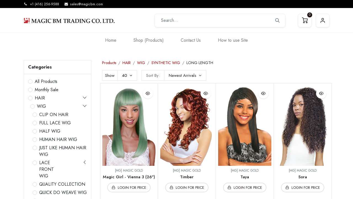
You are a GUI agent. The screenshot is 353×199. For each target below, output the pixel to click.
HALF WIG (49, 131)
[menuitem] (110, 40)
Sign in (323, 20)
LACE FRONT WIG (46, 169)
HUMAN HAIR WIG (58, 139)
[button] (185, 75)
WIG (41, 106)
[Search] (277, 20)
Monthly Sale (46, 90)
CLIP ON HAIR (53, 114)
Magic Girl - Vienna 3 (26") (129, 177)
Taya (244, 177)
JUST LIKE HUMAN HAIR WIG (62, 151)
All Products (46, 81)
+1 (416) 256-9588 (44, 4)
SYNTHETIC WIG (165, 63)
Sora (302, 177)
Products (109, 63)
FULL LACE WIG (55, 123)
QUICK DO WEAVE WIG (63, 192)
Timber (187, 177)
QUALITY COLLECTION (62, 184)
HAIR (40, 98)
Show (109, 75)
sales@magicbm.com (86, 4)
